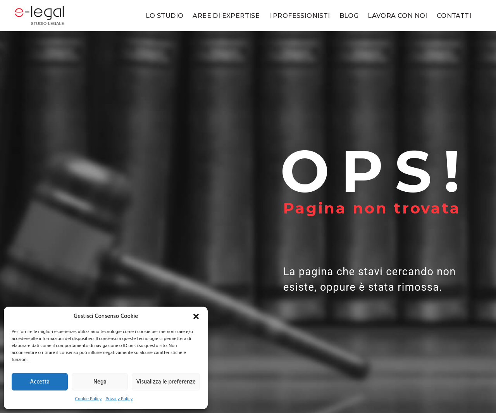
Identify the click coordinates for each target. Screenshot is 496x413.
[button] (196, 316)
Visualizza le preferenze (166, 382)
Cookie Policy (88, 399)
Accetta (40, 382)
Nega (100, 382)
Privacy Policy (119, 399)
